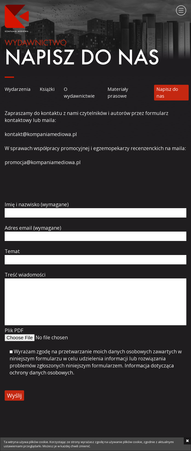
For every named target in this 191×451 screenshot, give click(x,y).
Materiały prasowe (118, 92)
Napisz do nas (167, 92)
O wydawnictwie (79, 92)
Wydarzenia (17, 89)
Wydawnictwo (36, 43)
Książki (47, 89)
